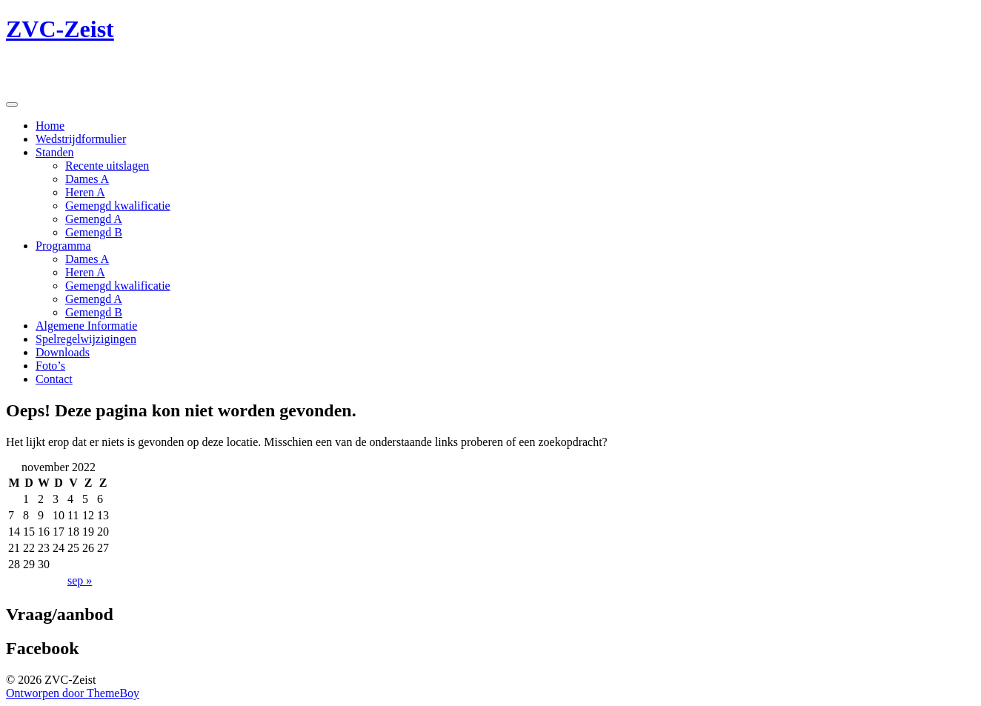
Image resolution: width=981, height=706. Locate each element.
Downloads (63, 352)
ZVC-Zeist (60, 29)
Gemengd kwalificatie (117, 205)
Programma (63, 245)
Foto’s (50, 365)
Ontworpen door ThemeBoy (72, 693)
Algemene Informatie (86, 325)
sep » (79, 580)
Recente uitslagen (107, 165)
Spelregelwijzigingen (86, 339)
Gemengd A (93, 219)
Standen (55, 152)
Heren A (85, 192)
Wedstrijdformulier (81, 139)
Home (50, 125)
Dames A (87, 179)
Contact (54, 379)
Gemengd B (93, 232)
